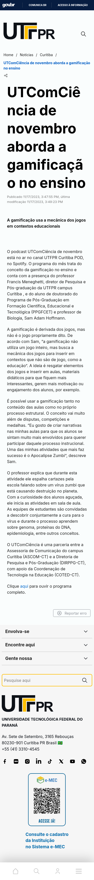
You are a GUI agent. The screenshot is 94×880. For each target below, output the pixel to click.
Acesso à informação (73, 5)
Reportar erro (72, 613)
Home (8, 55)
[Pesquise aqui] (41, 680)
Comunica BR (37, 5)
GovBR (8, 5)
